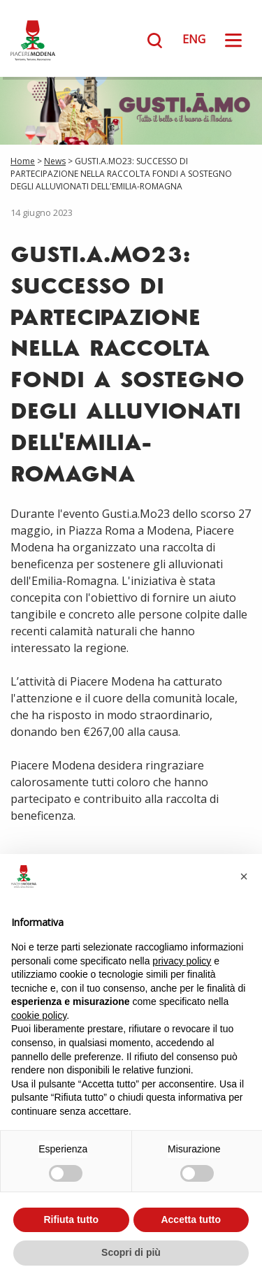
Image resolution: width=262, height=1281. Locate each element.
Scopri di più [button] (131, 1252)
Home (22, 161)
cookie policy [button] (38, 1015)
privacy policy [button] (181, 961)
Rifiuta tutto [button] (71, 1219)
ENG (193, 39)
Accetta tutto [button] (191, 1219)
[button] (244, 876)
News (55, 161)
